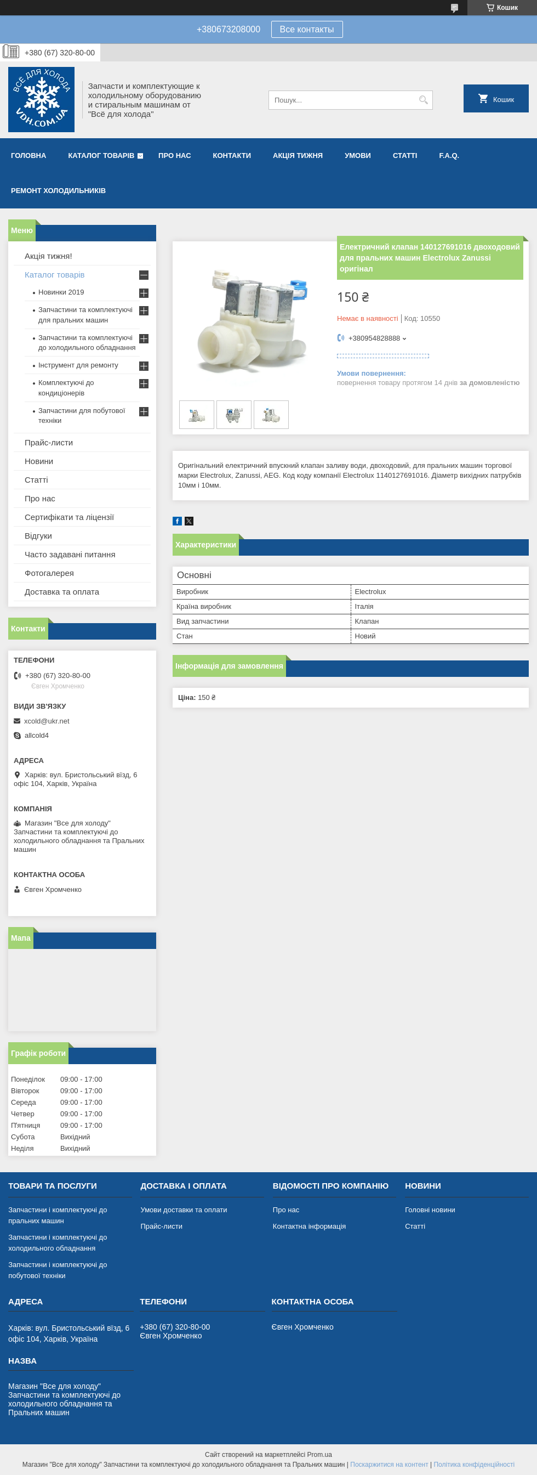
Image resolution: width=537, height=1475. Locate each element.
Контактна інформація (309, 1226)
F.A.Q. (449, 155)
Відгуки (38, 535)
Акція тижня (298, 155)
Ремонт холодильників (58, 191)
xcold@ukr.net (47, 721)
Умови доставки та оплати (183, 1210)
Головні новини (430, 1210)
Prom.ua (319, 1455)
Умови (358, 155)
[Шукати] (423, 100)
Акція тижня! (48, 256)
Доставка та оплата (62, 591)
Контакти (232, 155)
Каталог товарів (101, 155)
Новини (39, 461)
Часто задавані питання (70, 554)
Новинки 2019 (61, 292)
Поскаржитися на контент (389, 1464)
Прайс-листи (49, 442)
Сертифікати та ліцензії (69, 517)
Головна (28, 155)
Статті (405, 155)
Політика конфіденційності (474, 1464)
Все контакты (307, 29)
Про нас (174, 155)
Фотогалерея (49, 573)
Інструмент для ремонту (78, 365)
